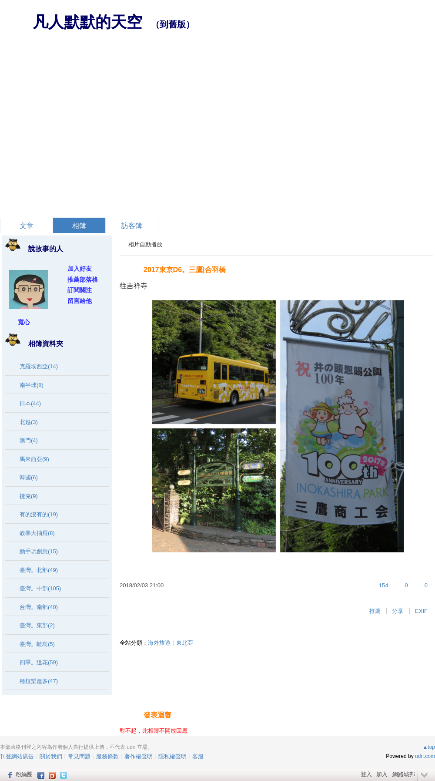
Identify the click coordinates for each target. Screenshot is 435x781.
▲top (428, 747)
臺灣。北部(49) (39, 570)
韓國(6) (29, 477)
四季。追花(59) (39, 662)
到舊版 (173, 24)
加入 (382, 774)
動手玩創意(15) (39, 551)
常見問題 (79, 756)
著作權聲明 (138, 756)
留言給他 (79, 300)
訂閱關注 (79, 289)
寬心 (24, 322)
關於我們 (51, 756)
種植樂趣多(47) (39, 681)
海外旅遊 (159, 643)
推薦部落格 (82, 279)
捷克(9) (29, 496)
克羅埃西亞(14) (39, 366)
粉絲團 (24, 774)
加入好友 (79, 268)
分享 (397, 611)
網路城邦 (403, 774)
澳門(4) (29, 440)
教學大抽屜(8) (37, 533)
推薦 (375, 611)
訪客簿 (131, 225)
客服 (198, 756)
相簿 (79, 225)
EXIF (421, 611)
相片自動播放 (145, 244)
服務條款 (107, 756)
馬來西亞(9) (34, 459)
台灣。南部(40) (39, 607)
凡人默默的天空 (87, 22)
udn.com (425, 756)
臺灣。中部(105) (40, 588)
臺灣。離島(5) (37, 644)
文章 (26, 225)
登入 (366, 774)
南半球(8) (32, 385)
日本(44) (30, 403)
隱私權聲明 (172, 756)
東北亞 (184, 643)
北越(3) (29, 422)
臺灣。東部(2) (37, 625)
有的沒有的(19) (39, 514)
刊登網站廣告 (17, 756)
